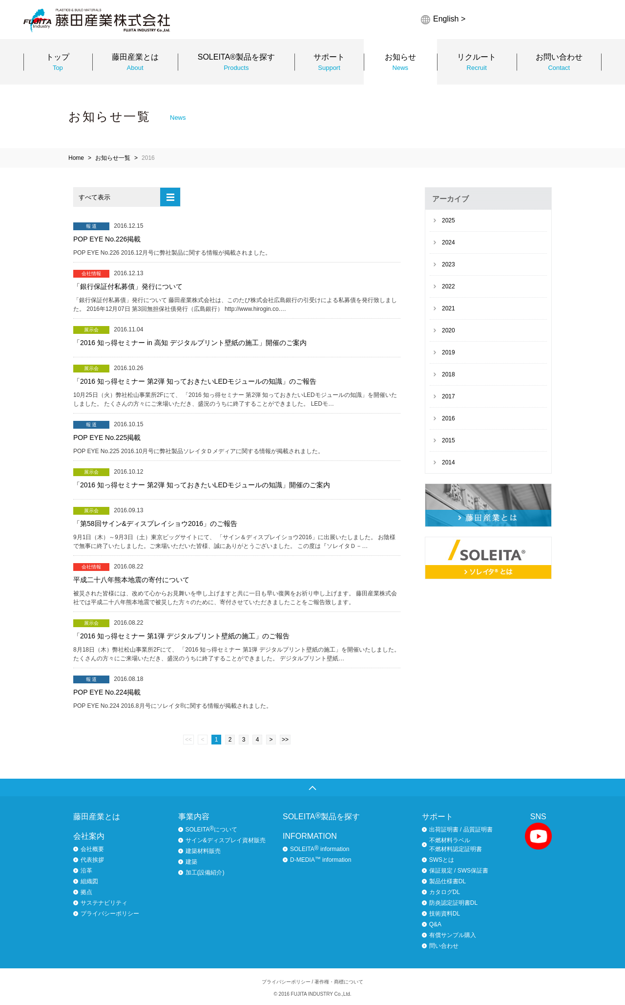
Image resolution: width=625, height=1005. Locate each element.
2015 (448, 440)
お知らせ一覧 (112, 157)
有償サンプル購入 (452, 935)
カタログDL (444, 892)
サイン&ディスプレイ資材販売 (226, 840)
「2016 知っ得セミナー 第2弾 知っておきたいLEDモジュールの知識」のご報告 (194, 381)
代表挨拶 (92, 859)
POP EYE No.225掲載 (107, 437)
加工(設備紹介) (205, 872)
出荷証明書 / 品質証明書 (461, 829)
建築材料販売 (203, 851)
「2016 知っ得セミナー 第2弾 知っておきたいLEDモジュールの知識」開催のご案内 (201, 485)
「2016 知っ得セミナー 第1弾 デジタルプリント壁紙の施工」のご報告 (181, 636)
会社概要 (92, 849)
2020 (448, 330)
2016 (448, 418)
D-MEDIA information (320, 859)
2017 (448, 396)
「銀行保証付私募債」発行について (128, 286)
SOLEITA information (319, 848)
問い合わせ (443, 945)
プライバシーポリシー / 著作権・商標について (312, 981)
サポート (437, 816)
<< (188, 739)
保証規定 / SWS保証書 (458, 870)
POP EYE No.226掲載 (107, 239)
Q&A (435, 924)
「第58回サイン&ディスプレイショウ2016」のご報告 (155, 523)
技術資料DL (444, 913)
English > (449, 19)
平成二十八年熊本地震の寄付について (131, 580)
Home (76, 157)
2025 (448, 220)
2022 (448, 286)
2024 (448, 242)
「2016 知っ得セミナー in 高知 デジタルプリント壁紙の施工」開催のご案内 (190, 343)
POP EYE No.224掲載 (107, 692)
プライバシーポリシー (110, 913)
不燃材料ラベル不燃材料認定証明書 (455, 844)
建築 (191, 861)
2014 (448, 462)
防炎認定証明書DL (453, 902)
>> (285, 739)
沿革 (86, 870)
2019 (448, 352)
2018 (448, 374)
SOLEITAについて (212, 829)
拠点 (86, 892)
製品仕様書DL (447, 881)
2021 (448, 308)
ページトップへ (312, 787)
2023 (448, 264)
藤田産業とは (96, 816)
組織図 (89, 881)
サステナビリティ (104, 902)
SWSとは (441, 859)
